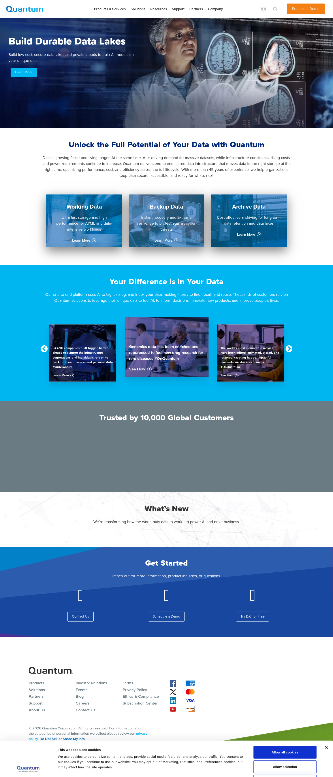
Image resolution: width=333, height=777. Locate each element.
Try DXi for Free (253, 616)
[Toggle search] (275, 8)
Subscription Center (140, 703)
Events (82, 690)
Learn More (23, 72)
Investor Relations (91, 683)
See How (137, 369)
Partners (196, 8)
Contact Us (80, 616)
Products (36, 683)
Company (215, 8)
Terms (128, 683)
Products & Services (110, 8)
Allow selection (285, 734)
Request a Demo (306, 8)
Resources (158, 8)
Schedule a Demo (166, 616)
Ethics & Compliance (141, 696)
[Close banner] (326, 714)
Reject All (284, 748)
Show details (231, 768)
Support (178, 8)
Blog (80, 696)
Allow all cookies (285, 719)
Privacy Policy (135, 690)
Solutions (138, 8)
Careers (83, 703)
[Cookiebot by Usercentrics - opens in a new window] (28, 768)
